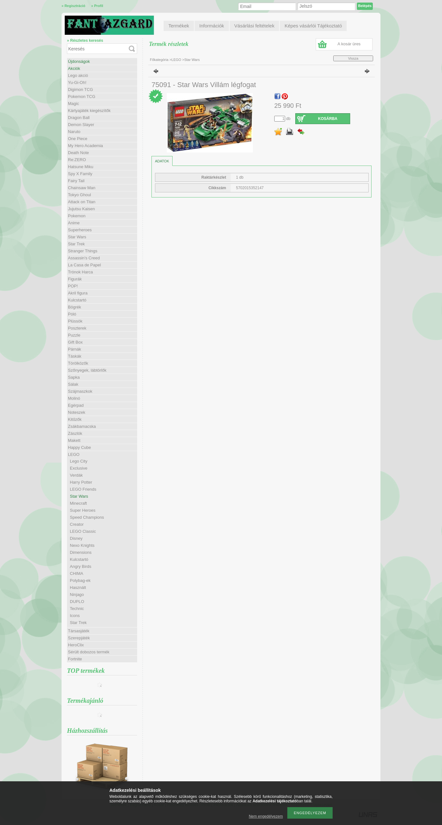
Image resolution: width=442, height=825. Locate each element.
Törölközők (78, 363)
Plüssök (75, 321)
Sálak (73, 384)
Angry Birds (80, 566)
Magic (73, 103)
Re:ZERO (77, 159)
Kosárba (327, 118)
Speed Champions (87, 517)
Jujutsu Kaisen (81, 208)
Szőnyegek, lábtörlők (87, 370)
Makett (74, 440)
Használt (78, 587)
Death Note (78, 152)
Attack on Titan (81, 201)
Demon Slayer (81, 124)
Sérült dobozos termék (88, 652)
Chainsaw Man (81, 187)
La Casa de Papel (84, 265)
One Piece (77, 138)
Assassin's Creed (84, 258)
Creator (77, 524)
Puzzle (74, 335)
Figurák (75, 279)
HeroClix (76, 645)
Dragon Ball (79, 117)
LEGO (176, 60)
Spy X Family (80, 173)
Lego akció (78, 75)
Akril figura (77, 293)
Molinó (74, 398)
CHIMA (76, 573)
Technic (77, 608)
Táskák (74, 356)
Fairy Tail (76, 180)
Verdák (76, 475)
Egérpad (76, 405)
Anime (74, 222)
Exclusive (78, 468)
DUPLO (77, 601)
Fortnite (75, 659)
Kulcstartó (77, 300)
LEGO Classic (83, 531)
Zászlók (75, 433)
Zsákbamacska (82, 426)
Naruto (74, 131)
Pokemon (76, 215)
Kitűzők (75, 419)
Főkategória (159, 60)
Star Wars (77, 236)
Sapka (74, 377)
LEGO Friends (83, 489)
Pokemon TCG (81, 96)
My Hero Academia (85, 145)
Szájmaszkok (80, 391)
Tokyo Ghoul (79, 194)
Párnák (74, 349)
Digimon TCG (80, 89)
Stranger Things (82, 251)
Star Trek (76, 244)
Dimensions (81, 552)
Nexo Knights (82, 545)
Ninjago (77, 594)
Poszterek (77, 328)
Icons (75, 615)
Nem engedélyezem (266, 816)
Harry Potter (81, 482)
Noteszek (76, 412)
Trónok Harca (80, 272)
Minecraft (78, 503)
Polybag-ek (80, 580)
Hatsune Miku (80, 166)
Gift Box (75, 342)
